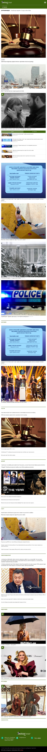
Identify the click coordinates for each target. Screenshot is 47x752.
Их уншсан (34, 131)
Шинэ (12, 131)
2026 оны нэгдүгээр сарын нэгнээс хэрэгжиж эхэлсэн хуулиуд (17, 61)
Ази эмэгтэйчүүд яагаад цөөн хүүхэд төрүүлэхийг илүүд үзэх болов (13, 602)
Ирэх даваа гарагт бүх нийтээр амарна (8, 455)
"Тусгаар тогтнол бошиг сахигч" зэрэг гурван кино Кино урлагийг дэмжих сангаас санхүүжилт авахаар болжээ (28, 140)
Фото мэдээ (4, 681)
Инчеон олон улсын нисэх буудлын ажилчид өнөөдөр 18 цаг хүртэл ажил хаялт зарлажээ (17, 502)
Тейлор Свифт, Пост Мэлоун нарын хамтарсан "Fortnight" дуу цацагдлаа (16, 128)
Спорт (2, 508)
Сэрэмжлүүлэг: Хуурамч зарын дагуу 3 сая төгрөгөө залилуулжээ (25, 145)
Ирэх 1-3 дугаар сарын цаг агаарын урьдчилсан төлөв (12, 91)
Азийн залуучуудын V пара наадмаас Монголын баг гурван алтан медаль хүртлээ (16, 549)
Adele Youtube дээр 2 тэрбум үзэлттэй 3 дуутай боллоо (12, 678)
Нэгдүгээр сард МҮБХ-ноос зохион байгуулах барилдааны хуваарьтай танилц (15, 541)
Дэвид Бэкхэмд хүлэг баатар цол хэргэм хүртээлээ (10, 499)
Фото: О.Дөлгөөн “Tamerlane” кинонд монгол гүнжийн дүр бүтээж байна (16, 716)
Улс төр (3, 59)
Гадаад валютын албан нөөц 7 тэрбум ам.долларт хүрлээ (23, 134)
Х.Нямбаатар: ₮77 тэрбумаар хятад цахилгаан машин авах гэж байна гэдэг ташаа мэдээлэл (17, 452)
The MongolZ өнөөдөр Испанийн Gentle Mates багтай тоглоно (13, 402)
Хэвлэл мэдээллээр (6, 555)
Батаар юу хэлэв (5, 89)
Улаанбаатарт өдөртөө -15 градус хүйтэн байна (21, 10)
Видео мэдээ (4, 609)
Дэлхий (3, 461)
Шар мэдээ (3, 322)
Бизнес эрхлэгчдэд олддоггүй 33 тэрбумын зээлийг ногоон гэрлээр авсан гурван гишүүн (17, 599)
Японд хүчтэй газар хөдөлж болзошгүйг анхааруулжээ (11, 496)
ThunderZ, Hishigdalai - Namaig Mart (8, 644)
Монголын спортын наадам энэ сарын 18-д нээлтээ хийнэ (23, 150)
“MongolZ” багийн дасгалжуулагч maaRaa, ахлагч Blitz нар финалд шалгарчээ (23, 465)
